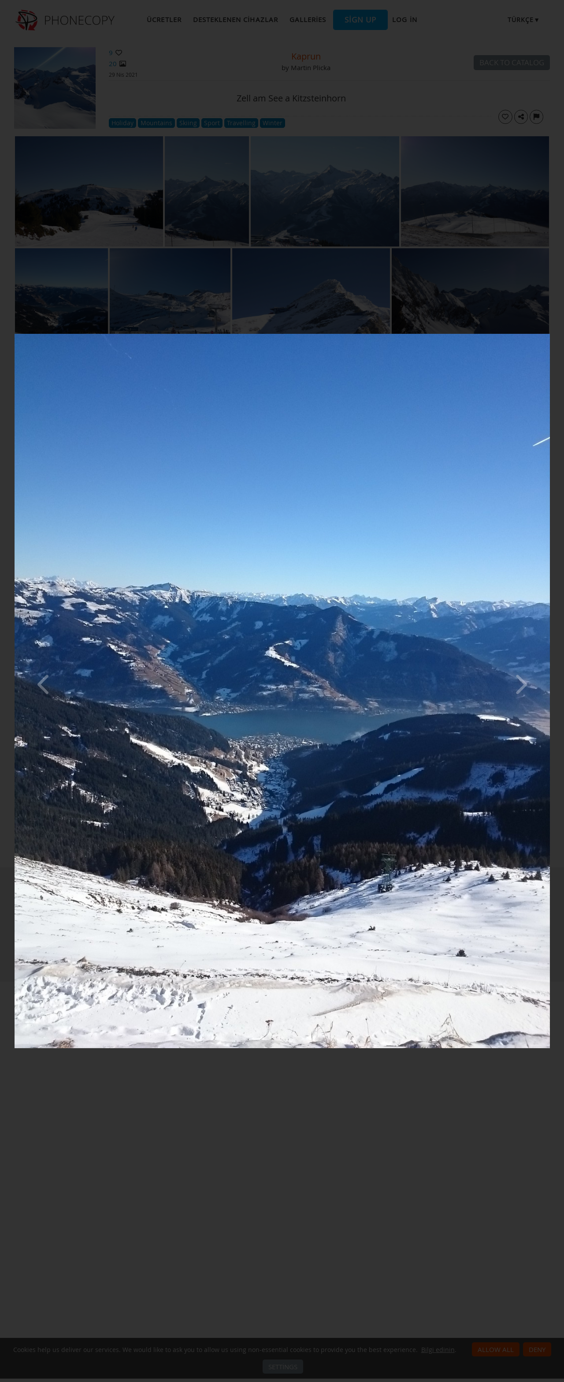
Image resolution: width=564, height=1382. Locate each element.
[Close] (547, 336)
